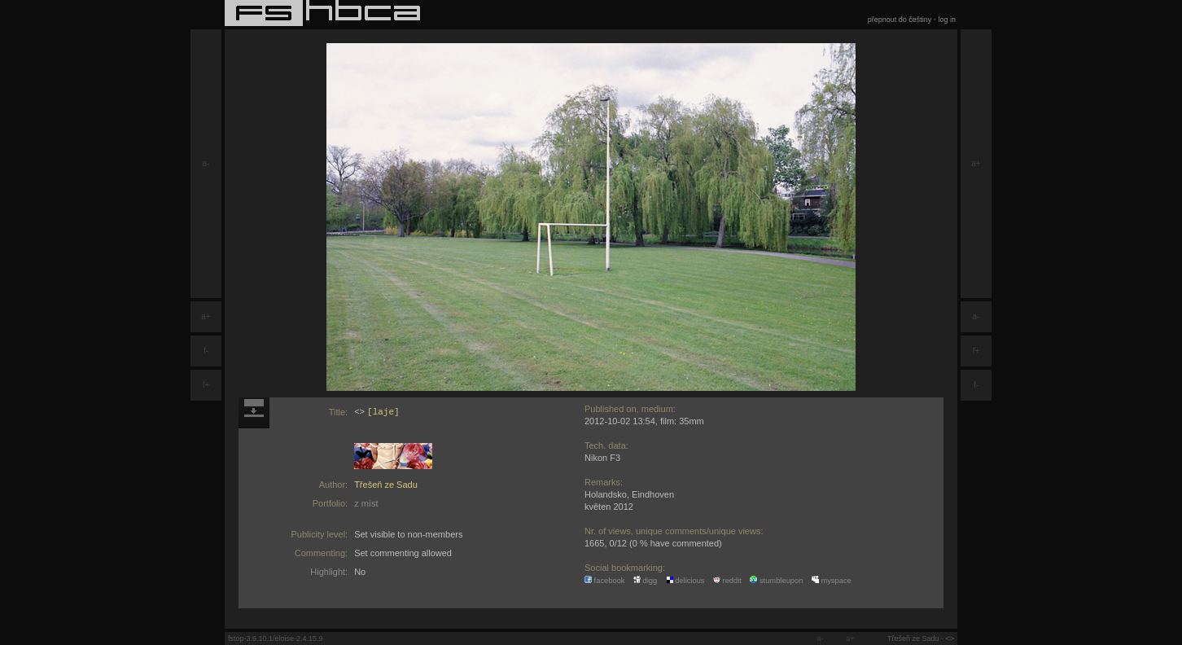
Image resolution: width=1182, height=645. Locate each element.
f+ (206, 384)
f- (206, 350)
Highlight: (329, 572)
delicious (685, 581)
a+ (205, 316)
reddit (727, 581)
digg (645, 581)
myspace (831, 581)
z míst (366, 503)
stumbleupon (776, 581)
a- (206, 163)
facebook (604, 581)
